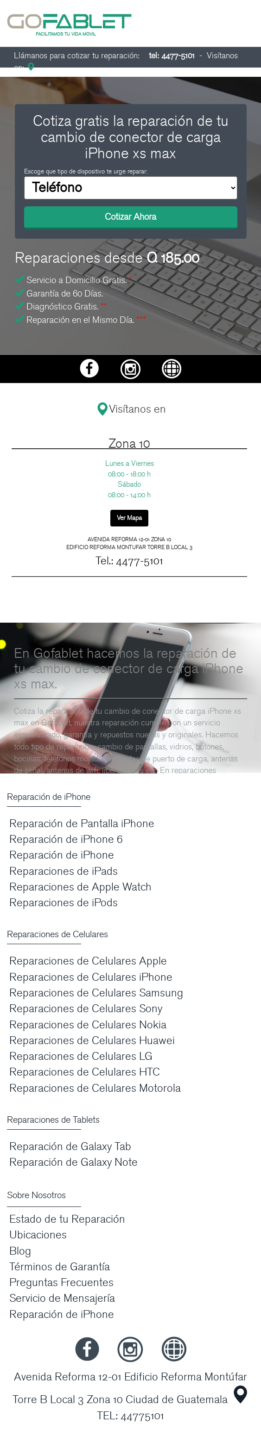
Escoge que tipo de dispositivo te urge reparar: (85, 171)
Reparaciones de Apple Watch (80, 887)
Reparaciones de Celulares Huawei (92, 1040)
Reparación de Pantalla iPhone (81, 823)
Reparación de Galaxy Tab (70, 1146)
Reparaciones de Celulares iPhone (90, 977)
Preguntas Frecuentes (61, 1282)
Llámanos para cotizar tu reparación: (104, 56)
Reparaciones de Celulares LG (81, 1056)
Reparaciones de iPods (63, 902)
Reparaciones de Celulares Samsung (96, 993)
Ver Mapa (129, 518)
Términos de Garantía (59, 1267)
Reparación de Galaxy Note (73, 1162)
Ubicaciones (38, 1235)
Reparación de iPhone (61, 855)
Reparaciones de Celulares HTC (84, 1072)
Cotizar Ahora (130, 217)
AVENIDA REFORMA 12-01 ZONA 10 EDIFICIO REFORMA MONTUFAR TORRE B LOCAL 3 (129, 543)
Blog (20, 1251)
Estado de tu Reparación (67, 1219)
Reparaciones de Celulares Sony (85, 1008)
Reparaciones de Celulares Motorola (95, 1088)
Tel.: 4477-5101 (129, 561)
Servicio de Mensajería (62, 1298)
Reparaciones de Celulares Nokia (87, 1025)
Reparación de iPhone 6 (66, 839)
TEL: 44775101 (130, 1416)
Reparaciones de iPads (63, 871)
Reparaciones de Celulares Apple (88, 961)
